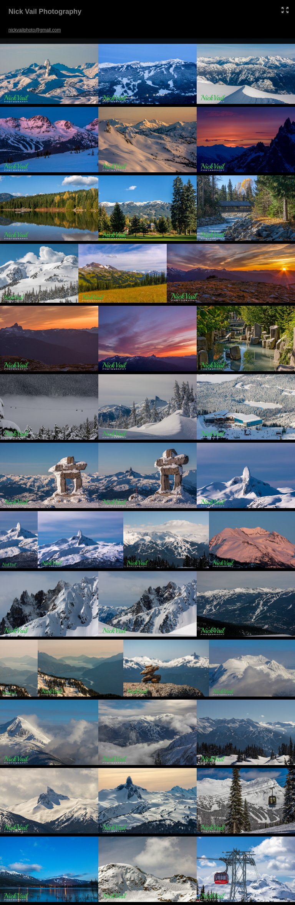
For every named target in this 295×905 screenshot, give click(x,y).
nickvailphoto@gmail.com (34, 30)
